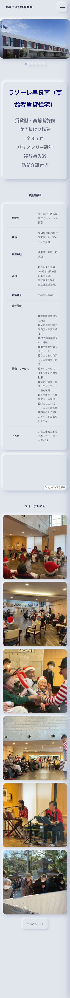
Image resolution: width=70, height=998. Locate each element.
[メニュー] (62, 7)
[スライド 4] (37, 64)
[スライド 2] (29, 64)
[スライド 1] (26, 64)
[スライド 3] (33, 64)
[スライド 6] (44, 64)
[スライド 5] (41, 64)
